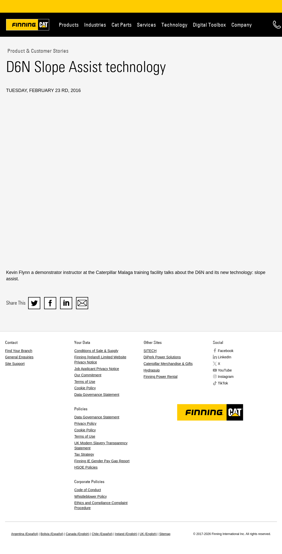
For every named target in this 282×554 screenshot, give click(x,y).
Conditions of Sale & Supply (96, 351)
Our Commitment (87, 375)
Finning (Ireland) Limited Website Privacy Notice (100, 359)
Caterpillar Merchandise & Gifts (168, 364)
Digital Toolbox (209, 24)
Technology (174, 24)
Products (69, 24)
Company (241, 24)
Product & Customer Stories (37, 50)
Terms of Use (84, 382)
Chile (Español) (102, 534)
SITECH (150, 351)
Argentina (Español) (24, 534)
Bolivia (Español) (52, 534)
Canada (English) (77, 534)
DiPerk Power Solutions (162, 357)
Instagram (226, 377)
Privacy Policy (85, 423)
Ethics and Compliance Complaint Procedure (100, 505)
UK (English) (148, 534)
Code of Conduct (87, 490)
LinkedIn (224, 357)
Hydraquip (152, 370)
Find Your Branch (18, 351)
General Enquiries (19, 357)
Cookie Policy (85, 388)
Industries (95, 24)
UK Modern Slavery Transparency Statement (100, 445)
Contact (277, 25)
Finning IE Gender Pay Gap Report (101, 461)
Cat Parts (121, 24)
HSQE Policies (86, 467)
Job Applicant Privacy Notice (96, 369)
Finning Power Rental (161, 377)
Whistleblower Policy (90, 496)
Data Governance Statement (96, 395)
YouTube (225, 370)
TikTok (223, 383)
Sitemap (164, 534)
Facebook (225, 351)
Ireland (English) (126, 534)
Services (146, 24)
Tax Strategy (84, 454)
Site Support (15, 364)
